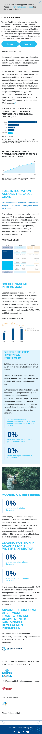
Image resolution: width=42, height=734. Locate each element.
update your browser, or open (21, 7)
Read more (28, 44)
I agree (10, 44)
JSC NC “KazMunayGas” (23, 723)
